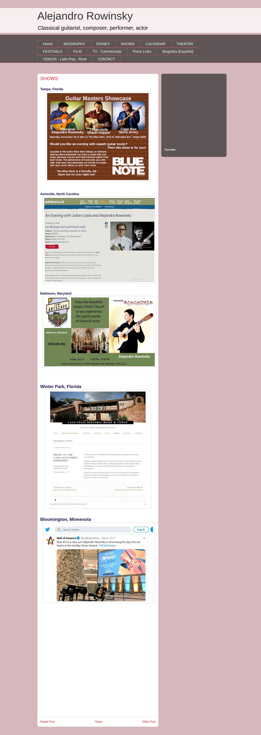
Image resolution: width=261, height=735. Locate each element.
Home (48, 44)
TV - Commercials (107, 51)
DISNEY (103, 44)
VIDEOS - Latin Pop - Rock (65, 59)
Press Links (142, 51)
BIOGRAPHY (74, 44)
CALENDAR (155, 44)
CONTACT (106, 59)
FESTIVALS (52, 51)
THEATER (184, 44)
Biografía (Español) (177, 51)
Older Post (149, 721)
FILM (77, 51)
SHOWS (128, 44)
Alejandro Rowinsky (85, 16)
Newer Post (47, 721)
